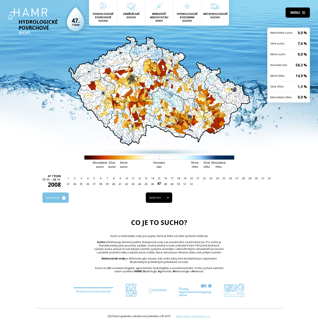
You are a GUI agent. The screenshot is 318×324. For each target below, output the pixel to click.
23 (210, 178)
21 (198, 178)
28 (243, 178)
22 (204, 178)
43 (133, 184)
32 (269, 178)
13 (146, 178)
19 (185, 178)
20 (191, 178)
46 (152, 184)
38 (100, 184)
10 (126, 178)
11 (133, 178)
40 (113, 184)
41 (120, 184)
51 (185, 184)
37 (94, 184)
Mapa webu (183, 316)
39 (107, 184)
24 (217, 178)
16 (165, 178)
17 (172, 178)
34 (74, 184)
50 (178, 184)
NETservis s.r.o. (200, 316)
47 (159, 183)
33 (68, 184)
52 (191, 184)
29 (249, 178)
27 (236, 178)
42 (126, 184)
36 (87, 184)
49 (172, 184)
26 (230, 178)
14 (152, 178)
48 (165, 184)
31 (262, 178)
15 (159, 178)
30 (256, 178)
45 (146, 184)
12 (139, 178)
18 (178, 178)
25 (223, 178)
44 (139, 184)
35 (81, 184)
